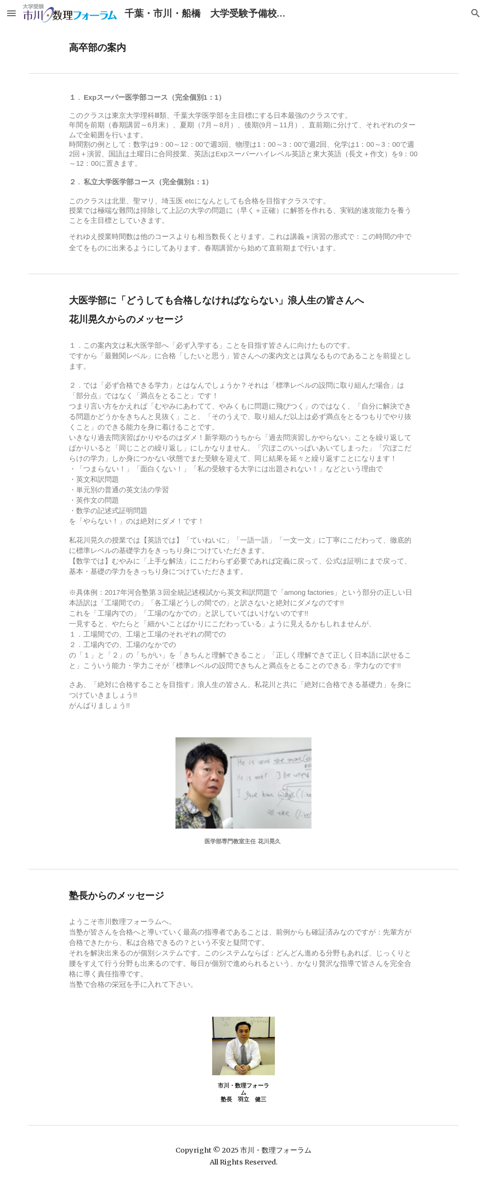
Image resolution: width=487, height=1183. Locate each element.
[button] (11, 13)
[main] (206, 47)
